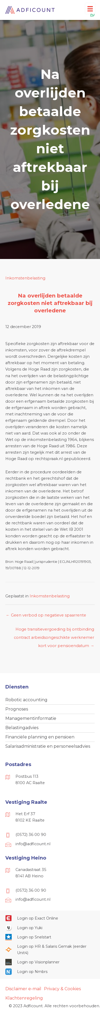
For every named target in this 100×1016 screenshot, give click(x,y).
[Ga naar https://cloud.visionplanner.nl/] (50, 962)
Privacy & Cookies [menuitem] (62, 988)
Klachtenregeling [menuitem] (24, 998)
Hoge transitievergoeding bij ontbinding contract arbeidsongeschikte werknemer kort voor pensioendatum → (54, 630)
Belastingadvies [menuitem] (21, 727)
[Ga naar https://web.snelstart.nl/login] (50, 937)
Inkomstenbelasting (25, 278)
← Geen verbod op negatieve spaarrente (46, 615)
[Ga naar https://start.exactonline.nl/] (50, 918)
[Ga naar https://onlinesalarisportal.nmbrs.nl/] (50, 971)
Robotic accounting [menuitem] (26, 699)
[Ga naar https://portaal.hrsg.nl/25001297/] (50, 949)
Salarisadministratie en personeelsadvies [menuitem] (47, 746)
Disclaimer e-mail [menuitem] (23, 988)
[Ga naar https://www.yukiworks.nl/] (50, 927)
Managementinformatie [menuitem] (30, 718)
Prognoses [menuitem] (16, 709)
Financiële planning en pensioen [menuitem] (39, 736)
